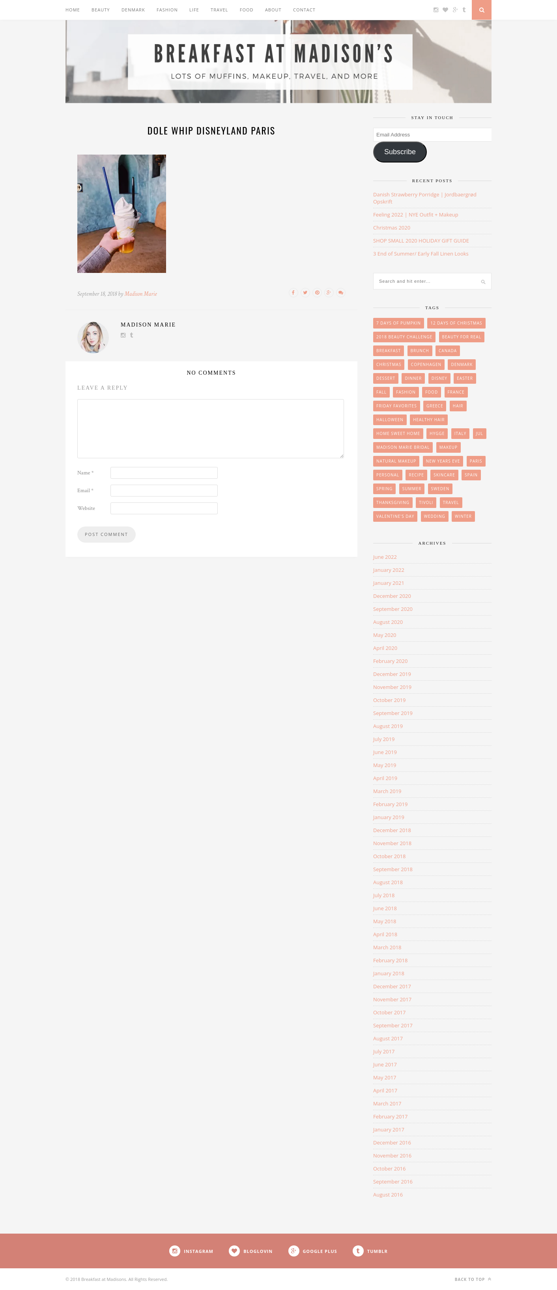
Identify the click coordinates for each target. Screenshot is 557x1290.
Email (85, 490)
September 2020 (393, 608)
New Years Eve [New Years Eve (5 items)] (443, 461)
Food (247, 10)
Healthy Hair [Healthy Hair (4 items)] (429, 419)
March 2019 (387, 791)
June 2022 (385, 556)
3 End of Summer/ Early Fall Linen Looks (421, 253)
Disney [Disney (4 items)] (439, 378)
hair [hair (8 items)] (458, 406)
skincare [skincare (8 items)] (444, 475)
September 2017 (393, 1025)
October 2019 (389, 700)
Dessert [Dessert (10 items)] (385, 378)
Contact (304, 10)
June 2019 (385, 752)
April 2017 (385, 1090)
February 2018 (390, 960)
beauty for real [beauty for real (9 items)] (461, 337)
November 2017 (392, 999)
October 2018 (389, 856)
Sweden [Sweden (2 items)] (440, 488)
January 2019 (388, 817)
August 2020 (388, 621)
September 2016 (393, 1181)
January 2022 (388, 569)
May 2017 (384, 1077)
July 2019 (383, 739)
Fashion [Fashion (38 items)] (405, 392)
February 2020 (390, 661)
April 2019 (385, 778)
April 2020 (385, 648)
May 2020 (384, 634)
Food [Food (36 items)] (431, 392)
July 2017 (383, 1051)
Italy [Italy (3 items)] (460, 433)
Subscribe (400, 152)
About (273, 10)
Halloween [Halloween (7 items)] (390, 419)
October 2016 (389, 1168)
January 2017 (388, 1129)
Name (85, 472)
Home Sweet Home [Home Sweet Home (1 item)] (398, 433)
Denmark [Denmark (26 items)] (462, 364)
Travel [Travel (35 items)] (451, 502)
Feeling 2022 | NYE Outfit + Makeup (415, 214)
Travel (219, 10)
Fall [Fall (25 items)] (381, 392)
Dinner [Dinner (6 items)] (413, 378)
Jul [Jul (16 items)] (479, 433)
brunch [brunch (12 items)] (420, 350)
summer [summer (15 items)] (412, 488)
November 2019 (392, 687)
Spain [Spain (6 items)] (471, 475)
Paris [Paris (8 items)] (476, 461)
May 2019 (384, 765)
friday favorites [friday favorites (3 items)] (396, 406)
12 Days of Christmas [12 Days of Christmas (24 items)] (456, 323)
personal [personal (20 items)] (387, 475)
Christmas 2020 (391, 227)
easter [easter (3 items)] (465, 378)
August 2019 (388, 726)
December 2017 (392, 986)
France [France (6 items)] (456, 392)
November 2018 (392, 843)
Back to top (473, 1279)
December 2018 (392, 830)
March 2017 (387, 1103)
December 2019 (392, 674)
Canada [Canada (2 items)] (448, 350)
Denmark (133, 10)
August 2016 (388, 1194)
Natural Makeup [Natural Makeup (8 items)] (396, 461)
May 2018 (384, 921)
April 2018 (385, 934)
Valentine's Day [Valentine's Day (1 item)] (395, 516)
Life (194, 10)
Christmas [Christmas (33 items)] (388, 364)
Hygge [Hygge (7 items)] (437, 433)
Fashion (167, 10)
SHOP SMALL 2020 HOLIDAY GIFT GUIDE (421, 240)
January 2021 (388, 582)
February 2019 (390, 804)
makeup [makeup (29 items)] (448, 447)
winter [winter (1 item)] (463, 516)
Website (86, 508)
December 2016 (392, 1142)
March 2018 (387, 947)
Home (72, 10)
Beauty (101, 10)
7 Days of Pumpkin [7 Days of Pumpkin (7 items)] (398, 323)
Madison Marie (141, 294)
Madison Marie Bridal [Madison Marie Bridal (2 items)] (403, 447)
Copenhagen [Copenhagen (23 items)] (426, 364)
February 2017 (390, 1116)
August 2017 (388, 1038)
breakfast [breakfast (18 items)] (388, 350)
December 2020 (392, 595)
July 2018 (383, 895)
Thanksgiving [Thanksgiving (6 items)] (392, 502)
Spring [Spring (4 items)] (384, 488)
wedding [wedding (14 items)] (434, 516)
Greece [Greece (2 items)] (434, 406)
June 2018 (385, 908)
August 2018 (388, 882)
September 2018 (393, 869)
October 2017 (389, 1012)
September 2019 (393, 713)
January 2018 (388, 973)
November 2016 (392, 1155)
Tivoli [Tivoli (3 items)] (426, 502)
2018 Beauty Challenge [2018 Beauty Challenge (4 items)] (404, 337)
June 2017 (385, 1064)
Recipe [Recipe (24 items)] (416, 475)
